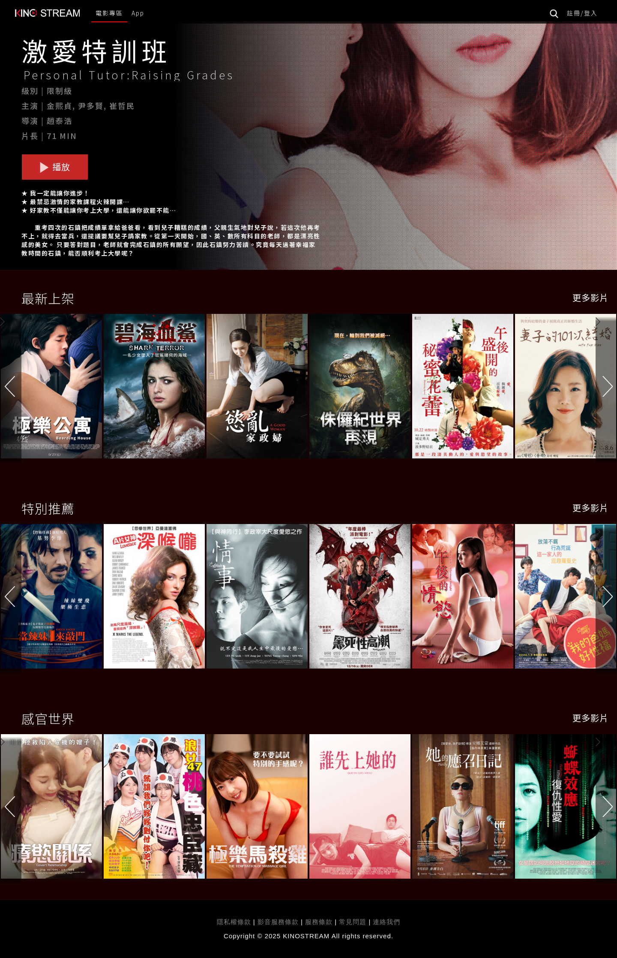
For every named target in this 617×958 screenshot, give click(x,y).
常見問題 (352, 921)
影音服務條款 (278, 921)
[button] (606, 387)
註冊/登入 (582, 13)
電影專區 (109, 13)
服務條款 (320, 921)
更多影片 (590, 297)
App (138, 13)
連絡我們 (386, 921)
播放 (55, 166)
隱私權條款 (234, 921)
